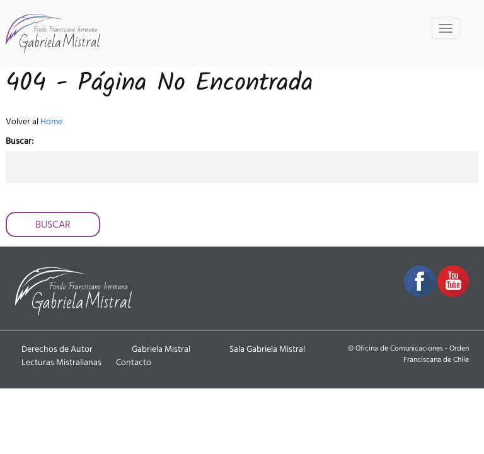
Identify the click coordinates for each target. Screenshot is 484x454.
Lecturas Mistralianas (61, 362)
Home (51, 121)
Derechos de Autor (57, 349)
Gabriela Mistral (161, 349)
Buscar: (19, 141)
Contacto (133, 362)
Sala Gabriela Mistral (267, 349)
